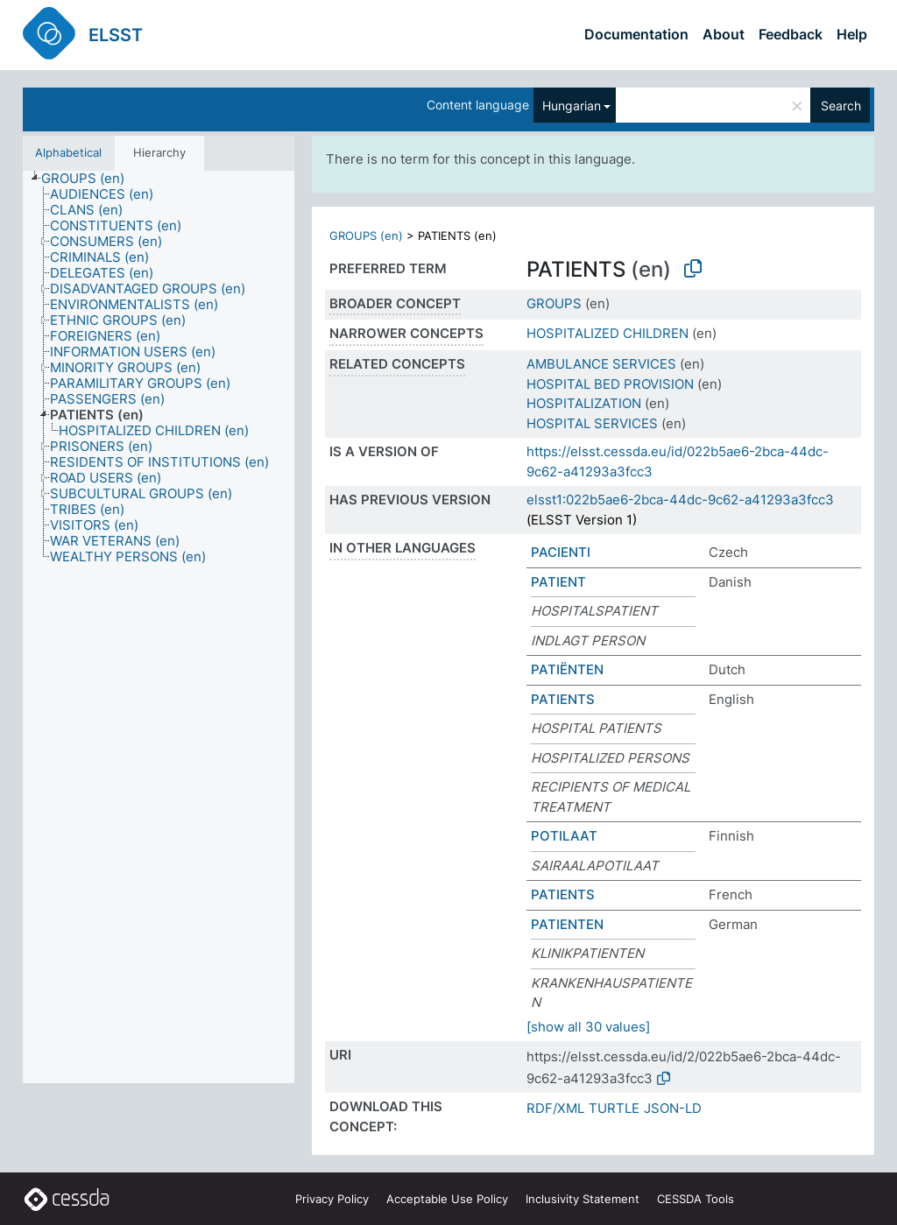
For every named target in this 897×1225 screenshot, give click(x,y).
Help (852, 34)
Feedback (791, 34)
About (724, 34)
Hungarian (571, 105)
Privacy (332, 1199)
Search (841, 105)
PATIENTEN (567, 924)
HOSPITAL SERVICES (592, 423)
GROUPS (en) (366, 236)
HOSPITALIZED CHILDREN (607, 333)
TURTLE (614, 1108)
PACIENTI (560, 552)
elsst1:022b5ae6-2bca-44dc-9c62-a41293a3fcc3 (680, 499)
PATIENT (558, 582)
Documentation (636, 34)
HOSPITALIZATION (583, 403)
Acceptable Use (447, 1199)
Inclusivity (582, 1199)
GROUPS (554, 303)
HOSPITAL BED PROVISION (610, 384)
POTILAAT (564, 835)
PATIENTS (563, 699)
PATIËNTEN (567, 669)
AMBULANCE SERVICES (601, 364)
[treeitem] (90, 179)
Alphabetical (68, 152)
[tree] (158, 627)
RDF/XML (555, 1108)
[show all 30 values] (588, 1026)
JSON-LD (673, 1108)
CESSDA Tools (695, 1199)
